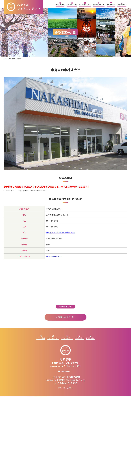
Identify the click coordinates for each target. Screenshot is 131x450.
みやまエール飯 (72, 4)
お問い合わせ (65, 371)
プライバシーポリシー (65, 388)
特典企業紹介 (111, 4)
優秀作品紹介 (121, 4)
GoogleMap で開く (65, 306)
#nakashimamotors (54, 256)
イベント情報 (60, 4)
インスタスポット (98, 4)
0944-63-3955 (68, 383)
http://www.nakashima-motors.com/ (60, 233)
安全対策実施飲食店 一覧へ (65, 317)
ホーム (6, 58)
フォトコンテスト (85, 4)
